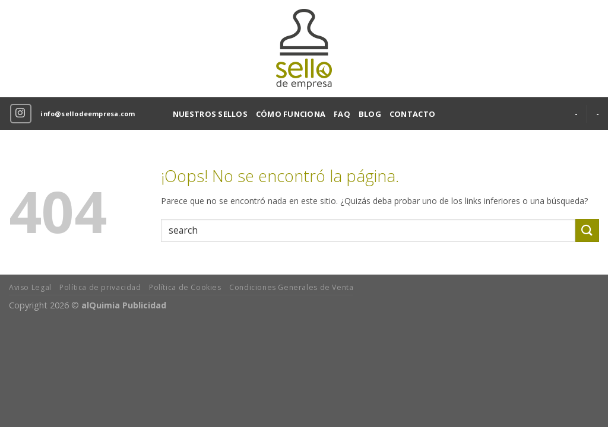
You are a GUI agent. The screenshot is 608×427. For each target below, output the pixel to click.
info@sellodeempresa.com (87, 113)
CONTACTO (412, 114)
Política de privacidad (100, 287)
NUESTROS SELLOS (210, 114)
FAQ (342, 114)
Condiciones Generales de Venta (291, 287)
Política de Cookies (185, 287)
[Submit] (587, 230)
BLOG (370, 114)
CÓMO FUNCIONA (290, 114)
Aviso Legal (30, 287)
